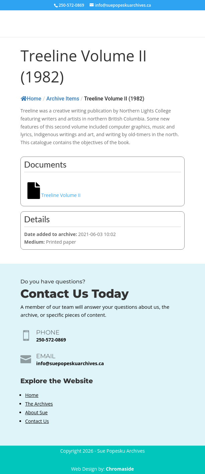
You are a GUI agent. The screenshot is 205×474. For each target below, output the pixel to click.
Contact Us (37, 421)
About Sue (36, 412)
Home (31, 98)
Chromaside (120, 469)
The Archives (39, 404)
